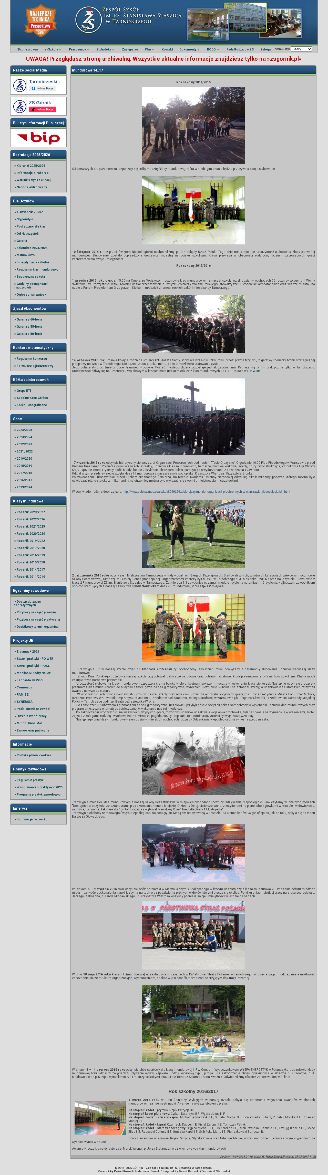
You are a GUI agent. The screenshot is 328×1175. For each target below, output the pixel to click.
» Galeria (20, 241)
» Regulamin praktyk (29, 780)
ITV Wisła (254, 371)
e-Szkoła (51, 49)
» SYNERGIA (23, 702)
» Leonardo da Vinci (28, 680)
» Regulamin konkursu (30, 358)
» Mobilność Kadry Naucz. (33, 673)
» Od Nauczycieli (26, 233)
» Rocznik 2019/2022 (29, 541)
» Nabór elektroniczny (30, 187)
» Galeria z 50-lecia (28, 334)
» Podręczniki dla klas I (30, 226)
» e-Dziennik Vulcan (28, 212)
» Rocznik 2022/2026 (29, 519)
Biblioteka (104, 49)
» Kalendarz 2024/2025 (30, 248)
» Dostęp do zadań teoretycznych (27, 603)
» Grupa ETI (22, 391)
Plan (148, 49)
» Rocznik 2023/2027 (29, 512)
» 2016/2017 (23, 480)
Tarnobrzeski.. (44, 81)
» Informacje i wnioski (30, 819)
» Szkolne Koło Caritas (31, 398)
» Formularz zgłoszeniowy (33, 366)
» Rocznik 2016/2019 (29, 555)
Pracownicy (77, 49)
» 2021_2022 (23, 451)
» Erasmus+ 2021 (26, 651)
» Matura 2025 (24, 255)
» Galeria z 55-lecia (28, 326)
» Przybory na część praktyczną (37, 619)
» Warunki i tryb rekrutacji (32, 180)
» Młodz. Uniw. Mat (28, 723)
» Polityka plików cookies (33, 755)
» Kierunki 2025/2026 (29, 166)
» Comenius (23, 687)
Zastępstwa (130, 49)
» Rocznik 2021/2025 (29, 526)
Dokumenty (187, 49)
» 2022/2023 (23, 444)
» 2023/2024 (23, 437)
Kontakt (167, 49)
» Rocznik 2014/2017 (29, 569)
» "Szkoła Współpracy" (31, 716)
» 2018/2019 (23, 466)
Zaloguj (266, 49)
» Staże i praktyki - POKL (32, 666)
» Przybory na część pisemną (35, 612)
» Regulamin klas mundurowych (37, 269)
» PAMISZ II (23, 694)
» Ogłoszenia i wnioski (30, 294)
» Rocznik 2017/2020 (29, 548)
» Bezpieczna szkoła (29, 277)
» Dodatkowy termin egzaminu (36, 626)
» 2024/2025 (23, 430)
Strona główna (27, 49)
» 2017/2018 (23, 473)
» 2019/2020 (23, 458)
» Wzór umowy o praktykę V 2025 (38, 787)
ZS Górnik (40, 102)
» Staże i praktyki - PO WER (33, 659)
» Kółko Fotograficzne (30, 405)
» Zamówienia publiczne (31, 730)
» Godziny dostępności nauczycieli (30, 285)
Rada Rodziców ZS (240, 49)
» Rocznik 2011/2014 (29, 577)
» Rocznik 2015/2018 (29, 562)
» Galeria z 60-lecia (28, 319)
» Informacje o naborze (31, 173)
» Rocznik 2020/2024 (29, 533)
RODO (211, 49)
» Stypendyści (24, 219)
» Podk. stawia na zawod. (32, 709)
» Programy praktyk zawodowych (38, 794)
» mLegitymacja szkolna (31, 262)
